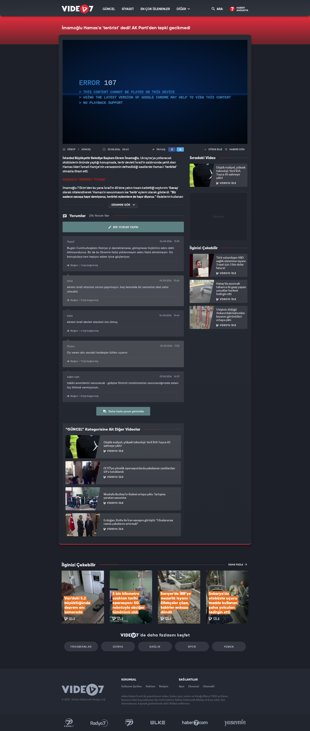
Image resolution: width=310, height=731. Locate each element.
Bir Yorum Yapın (123, 227)
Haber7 (195, 722)
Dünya (118, 646)
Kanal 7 (69, 722)
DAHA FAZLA (237, 564)
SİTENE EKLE (213, 149)
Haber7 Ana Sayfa (239, 9)
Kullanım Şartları (131, 686)
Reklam (150, 686)
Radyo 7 (99, 722)
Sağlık (154, 646)
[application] (155, 92)
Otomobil (208, 686)
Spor (192, 646)
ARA (217, 9)
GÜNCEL (109, 9)
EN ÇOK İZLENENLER (155, 9)
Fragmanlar (81, 646)
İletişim (163, 686)
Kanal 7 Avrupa (129, 722)
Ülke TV (157, 722)
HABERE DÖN (235, 149)
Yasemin (235, 722)
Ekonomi (193, 686)
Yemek (229, 646)
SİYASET (128, 9)
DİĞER (183, 9)
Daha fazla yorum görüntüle (123, 411)
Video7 (71, 149)
